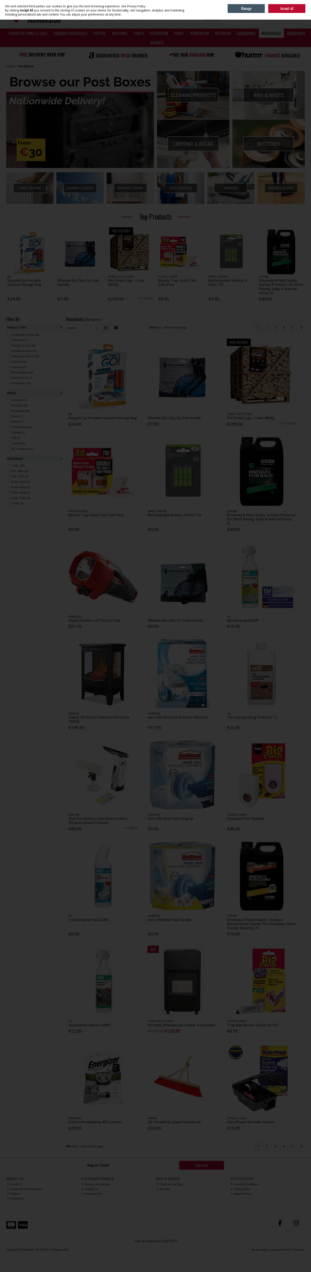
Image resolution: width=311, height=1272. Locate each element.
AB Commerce (296, 1249)
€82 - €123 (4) (20, 476)
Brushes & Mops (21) (24, 351)
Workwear (199, 33)
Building (119, 33)
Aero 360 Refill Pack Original (170, 818)
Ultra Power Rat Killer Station (250, 1122)
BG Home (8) (19, 405)
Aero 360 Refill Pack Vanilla (169, 919)
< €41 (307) (18, 466)
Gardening (246, 33)
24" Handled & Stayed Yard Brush (174, 1122)
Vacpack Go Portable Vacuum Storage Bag (24, 282)
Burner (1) (18, 421)
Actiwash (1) (19, 400)
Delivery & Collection (96, 1184)
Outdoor (223, 33)
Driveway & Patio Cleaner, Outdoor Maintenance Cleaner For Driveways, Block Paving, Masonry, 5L (261, 923)
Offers (100, 33)
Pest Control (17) (22, 378)
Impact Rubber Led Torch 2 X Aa (94, 620)
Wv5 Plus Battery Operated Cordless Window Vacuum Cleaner (97, 820)
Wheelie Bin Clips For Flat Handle (78, 282)
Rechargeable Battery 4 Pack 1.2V (227, 282)
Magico (264, 1249)
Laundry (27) (19, 367)
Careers (13, 1194)
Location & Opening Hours (25, 1189)
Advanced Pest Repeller (246, 818)
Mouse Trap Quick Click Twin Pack (177, 282)
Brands (157, 42)
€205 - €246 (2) (21, 493)
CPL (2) (16, 438)
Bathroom (159, 33)
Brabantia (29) (20, 411)
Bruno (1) (17, 416)
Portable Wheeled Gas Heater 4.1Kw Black (181, 1025)
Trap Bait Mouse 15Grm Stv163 (252, 1025)
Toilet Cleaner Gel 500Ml (88, 919)
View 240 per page (175, 327)
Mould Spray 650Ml (242, 620)
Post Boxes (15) (21, 383)
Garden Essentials (71, 33)
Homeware (296, 33)
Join (302, 6)
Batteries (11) (20, 340)
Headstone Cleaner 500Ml (89, 1025)
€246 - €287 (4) (21, 498)
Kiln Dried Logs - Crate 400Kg (126, 282)
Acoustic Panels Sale (28, 33)
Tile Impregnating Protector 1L (252, 717)
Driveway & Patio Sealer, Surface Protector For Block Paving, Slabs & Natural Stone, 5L (281, 286)
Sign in (293, 6)
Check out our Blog (169, 1184)
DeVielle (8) (18, 443)
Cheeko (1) (18, 432)
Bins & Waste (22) (22, 372)
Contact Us (15, 1198)
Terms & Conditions (245, 1184)
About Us (14, 1184)
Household (271, 33)
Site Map (163, 1189)
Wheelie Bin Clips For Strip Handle (175, 620)
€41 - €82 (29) (20, 471)
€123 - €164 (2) (21, 482)
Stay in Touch (98, 1165)
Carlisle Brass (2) (22, 427)
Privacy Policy (241, 1189)
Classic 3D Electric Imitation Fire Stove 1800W (98, 719)
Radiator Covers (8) (23, 345)
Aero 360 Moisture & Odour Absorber (178, 717)
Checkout (297, 18)
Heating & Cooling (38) (25, 335)
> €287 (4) (18, 503)
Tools (138, 33)
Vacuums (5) (19, 361)
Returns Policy (92, 1194)
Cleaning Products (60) (25, 356)
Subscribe (201, 1165)
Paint (179, 33)
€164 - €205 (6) (21, 487)
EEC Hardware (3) (22, 449)
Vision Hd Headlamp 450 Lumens (95, 1122)
